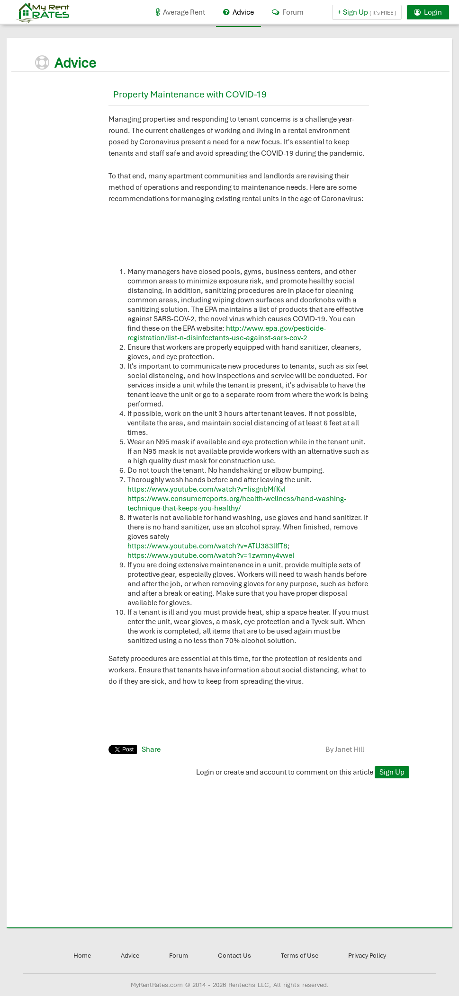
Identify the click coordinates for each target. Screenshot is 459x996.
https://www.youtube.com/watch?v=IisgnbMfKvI (206, 489)
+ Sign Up (366, 12)
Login (428, 12)
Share (151, 749)
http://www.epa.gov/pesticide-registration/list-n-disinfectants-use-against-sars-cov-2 (226, 333)
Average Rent (180, 12)
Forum (288, 12)
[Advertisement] (92, 143)
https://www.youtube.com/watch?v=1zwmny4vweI (210, 555)
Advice (238, 12)
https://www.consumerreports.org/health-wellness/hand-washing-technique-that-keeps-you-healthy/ (236, 503)
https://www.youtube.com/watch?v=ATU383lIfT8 (207, 546)
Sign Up (392, 772)
